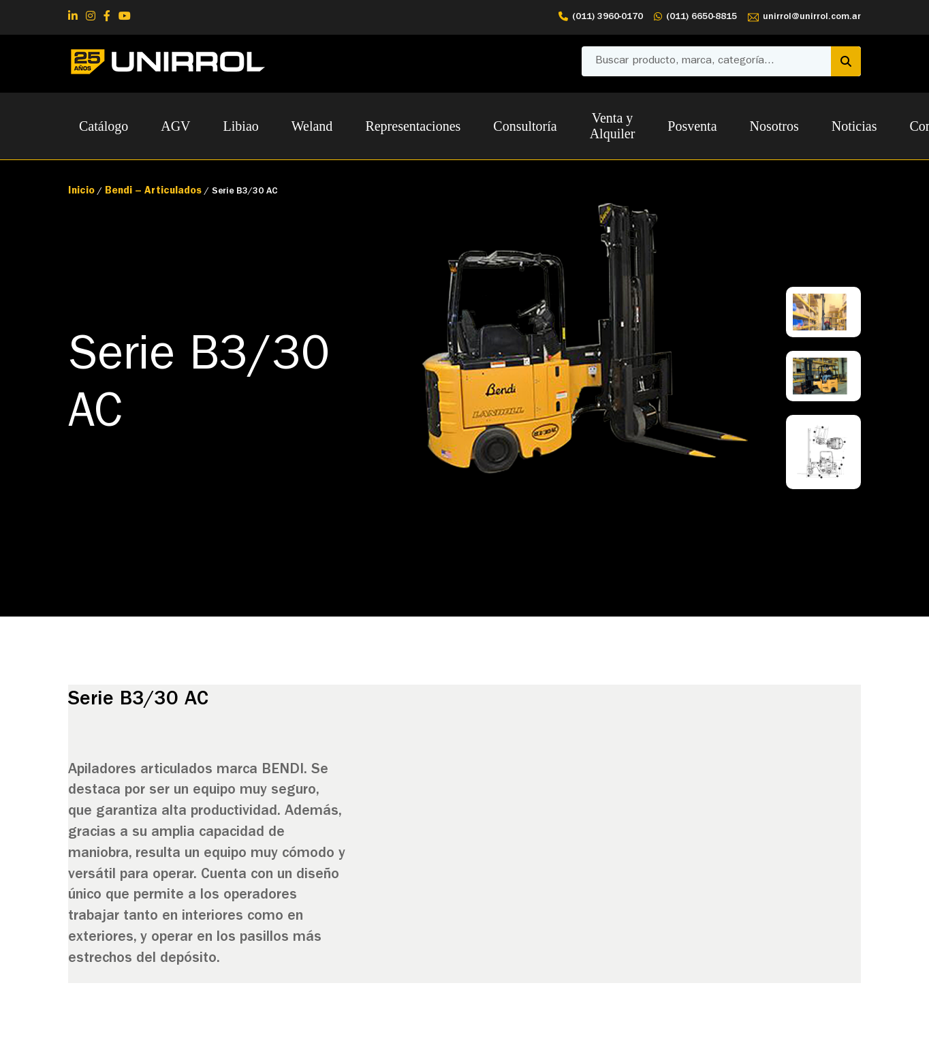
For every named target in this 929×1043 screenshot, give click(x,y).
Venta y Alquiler (612, 125)
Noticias (854, 126)
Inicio (81, 192)
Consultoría (524, 126)
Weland (312, 126)
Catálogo (103, 126)
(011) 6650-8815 (695, 17)
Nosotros (774, 126)
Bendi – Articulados (153, 192)
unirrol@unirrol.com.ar (804, 17)
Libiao (241, 126)
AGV (175, 126)
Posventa (692, 126)
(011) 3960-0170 (600, 17)
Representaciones (412, 126)
